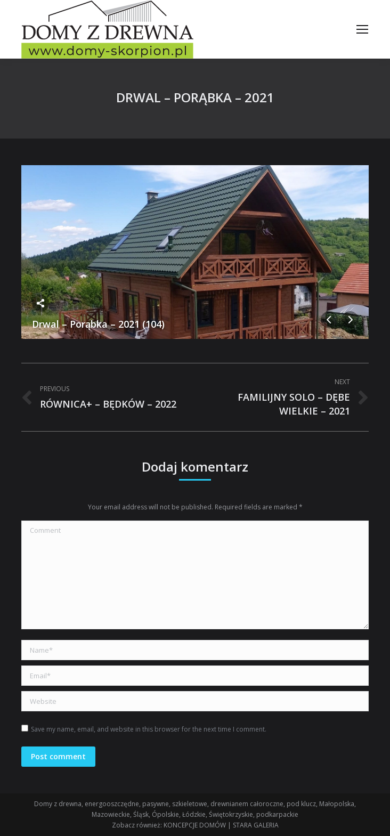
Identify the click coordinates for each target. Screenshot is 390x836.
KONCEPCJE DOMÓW (195, 825)
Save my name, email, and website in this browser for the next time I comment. (148, 729)
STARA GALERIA (256, 825)
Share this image (40, 303)
